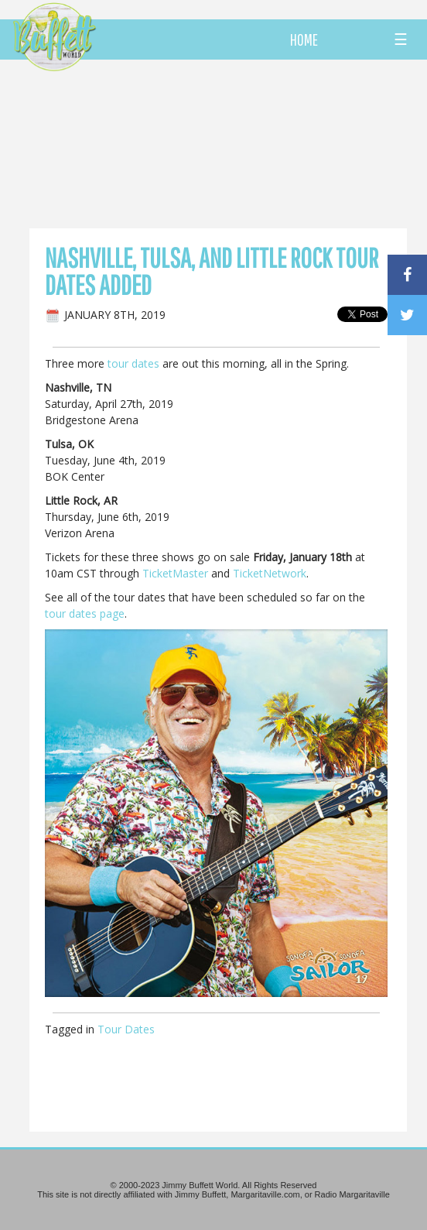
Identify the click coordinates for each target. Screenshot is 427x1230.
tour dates (133, 363)
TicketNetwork (269, 573)
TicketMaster (175, 573)
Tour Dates (126, 1029)
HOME (304, 39)
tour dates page (85, 613)
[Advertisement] (239, 143)
